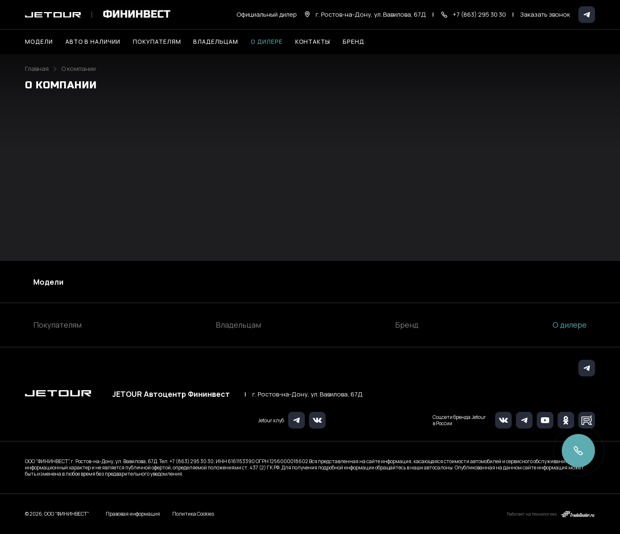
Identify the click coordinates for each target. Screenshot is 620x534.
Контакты (313, 41)
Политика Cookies (193, 514)
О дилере (267, 41)
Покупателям (57, 325)
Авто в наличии (92, 41)
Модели (48, 282)
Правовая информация (133, 514)
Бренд (406, 325)
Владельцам (238, 325)
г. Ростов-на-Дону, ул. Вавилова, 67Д (307, 394)
